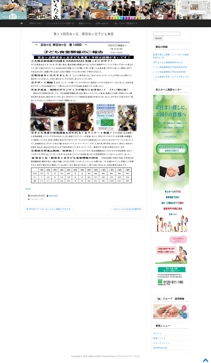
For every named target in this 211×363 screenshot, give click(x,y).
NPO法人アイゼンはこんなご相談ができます (48, 209)
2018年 (35, 199)
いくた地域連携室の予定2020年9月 (169, 72)
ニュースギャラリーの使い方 (60, 23)
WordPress (118, 356)
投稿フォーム (85, 23)
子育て (42, 199)
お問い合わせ (102, 23)
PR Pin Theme (133, 356)
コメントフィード (161, 343)
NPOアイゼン (36, 23)
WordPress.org (160, 348)
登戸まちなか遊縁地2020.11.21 (167, 62)
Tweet (27, 189)
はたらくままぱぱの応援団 (127, 209)
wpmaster (53, 196)
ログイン (157, 333)
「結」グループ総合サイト (125, 23)
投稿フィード (159, 338)
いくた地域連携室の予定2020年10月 (170, 67)
